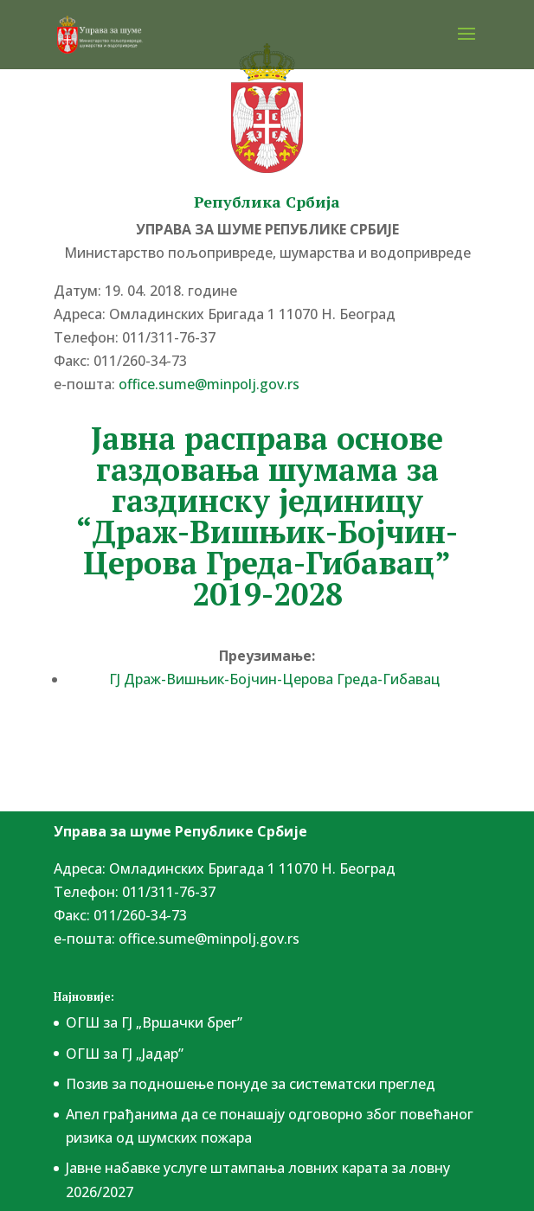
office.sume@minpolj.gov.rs (209, 384)
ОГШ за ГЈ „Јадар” (124, 1053)
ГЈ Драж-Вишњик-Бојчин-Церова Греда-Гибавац (274, 679)
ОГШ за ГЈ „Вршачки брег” (154, 1022)
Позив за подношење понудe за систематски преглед (250, 1083)
